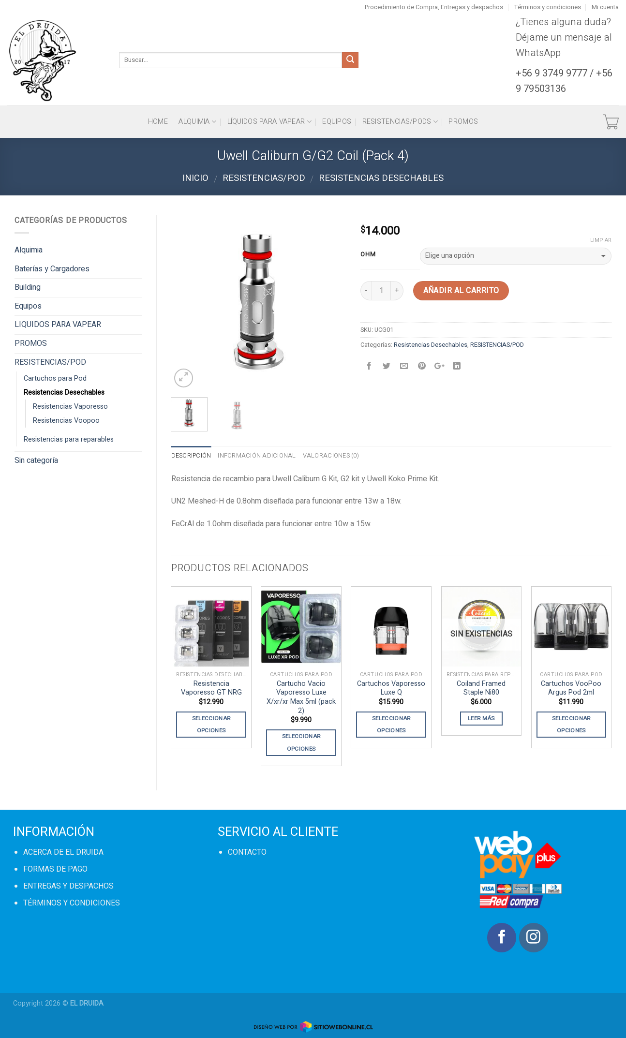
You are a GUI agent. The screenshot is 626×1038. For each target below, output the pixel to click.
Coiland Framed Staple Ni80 (481, 688)
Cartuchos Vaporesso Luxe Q (391, 688)
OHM (367, 254)
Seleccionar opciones (211, 724)
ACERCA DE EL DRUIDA (63, 852)
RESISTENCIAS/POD (264, 178)
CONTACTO (247, 852)
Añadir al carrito (461, 291)
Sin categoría (36, 460)
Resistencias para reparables (69, 439)
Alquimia (197, 122)
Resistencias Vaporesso (70, 406)
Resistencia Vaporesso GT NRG (211, 688)
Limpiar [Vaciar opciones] (600, 240)
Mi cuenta (605, 7)
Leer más (481, 718)
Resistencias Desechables (381, 178)
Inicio (195, 178)
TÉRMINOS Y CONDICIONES (71, 903)
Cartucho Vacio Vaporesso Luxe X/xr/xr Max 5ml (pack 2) (301, 698)
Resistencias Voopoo (66, 420)
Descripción (191, 455)
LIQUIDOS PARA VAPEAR (58, 324)
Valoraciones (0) (331, 455)
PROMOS (463, 122)
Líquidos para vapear (269, 122)
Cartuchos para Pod (55, 378)
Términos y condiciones (547, 7)
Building (28, 287)
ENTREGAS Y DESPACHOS (68, 886)
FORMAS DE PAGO (55, 869)
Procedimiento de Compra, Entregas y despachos (434, 7)
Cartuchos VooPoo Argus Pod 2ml (571, 688)
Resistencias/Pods (400, 122)
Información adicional (257, 455)
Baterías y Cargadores (52, 269)
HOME (158, 122)
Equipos (336, 122)
